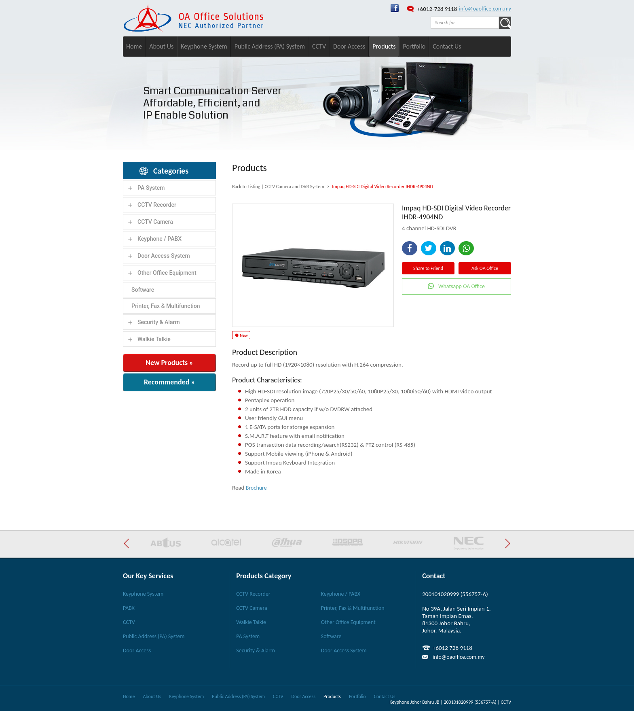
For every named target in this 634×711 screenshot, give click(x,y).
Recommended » (169, 382)
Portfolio (414, 46)
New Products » (169, 362)
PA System (151, 188)
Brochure (256, 487)
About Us (161, 46)
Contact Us (447, 46)
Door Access (349, 46)
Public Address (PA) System (270, 46)
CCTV (319, 46)
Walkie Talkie (154, 339)
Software (142, 290)
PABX (129, 608)
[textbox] (465, 23)
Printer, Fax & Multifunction (165, 306)
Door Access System (163, 256)
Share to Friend (428, 268)
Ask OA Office (484, 268)
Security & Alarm (158, 322)
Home (134, 46)
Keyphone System (204, 46)
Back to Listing (246, 186)
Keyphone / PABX (159, 239)
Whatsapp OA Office (461, 286)
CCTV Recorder (156, 205)
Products (383, 46)
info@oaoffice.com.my (485, 8)
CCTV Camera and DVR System (294, 186)
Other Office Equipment (167, 273)
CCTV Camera (155, 222)
